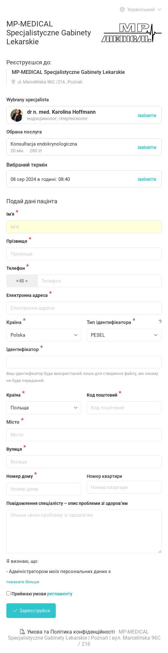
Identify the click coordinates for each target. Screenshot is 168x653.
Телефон (15, 268)
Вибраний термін (26, 165)
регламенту (59, 593)
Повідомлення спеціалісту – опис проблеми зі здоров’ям (67, 503)
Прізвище (16, 241)
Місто (12, 422)
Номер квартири (104, 476)
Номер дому (19, 476)
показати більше (22, 581)
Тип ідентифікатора (109, 322)
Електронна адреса (27, 295)
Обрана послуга (24, 132)
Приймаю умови (39, 593)
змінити (146, 147)
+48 (22, 281)
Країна (13, 322)
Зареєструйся (31, 611)
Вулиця (14, 449)
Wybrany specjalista (27, 100)
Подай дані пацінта (31, 201)
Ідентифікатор (22, 349)
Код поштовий (102, 395)
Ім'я (10, 214)
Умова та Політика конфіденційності (67, 632)
